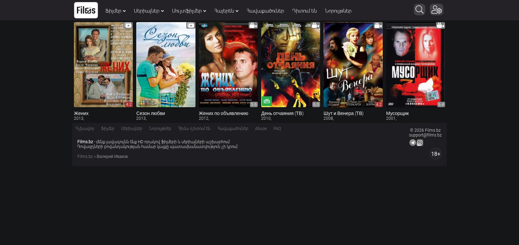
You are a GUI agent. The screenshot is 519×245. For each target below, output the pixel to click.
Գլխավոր (85, 128)
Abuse (261, 128)
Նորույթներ (338, 11)
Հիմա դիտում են (194, 128)
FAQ (277, 128)
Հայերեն (226, 11)
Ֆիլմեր (115, 11)
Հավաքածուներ (265, 11)
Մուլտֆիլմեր (189, 11)
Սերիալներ (149, 11)
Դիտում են (304, 11)
